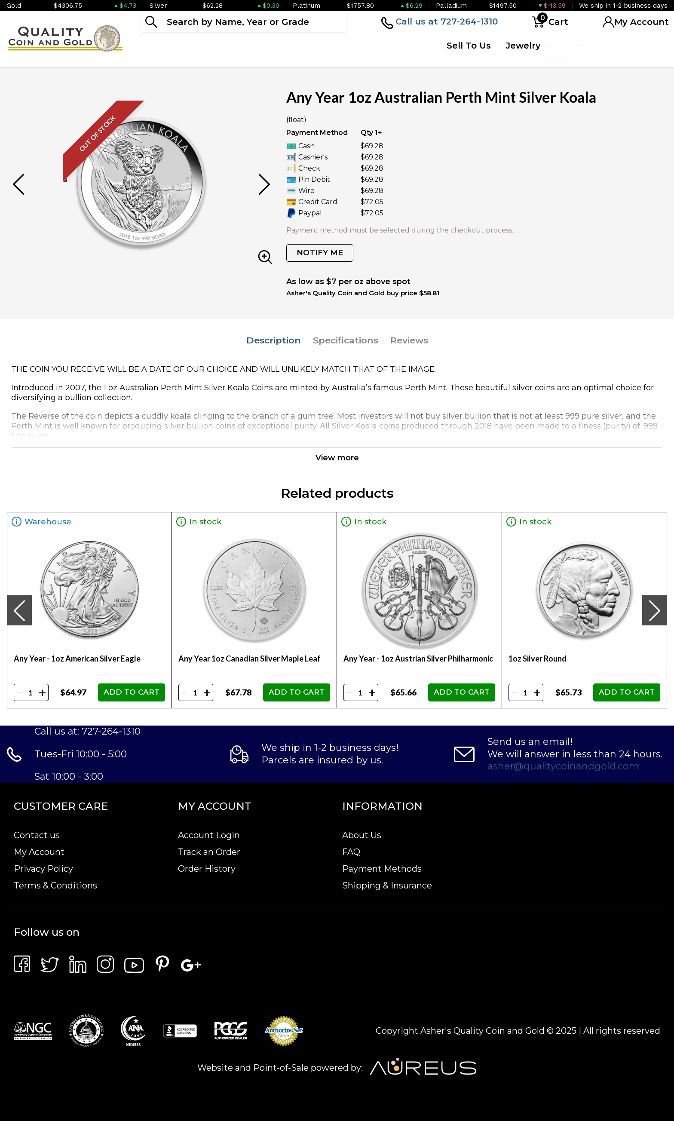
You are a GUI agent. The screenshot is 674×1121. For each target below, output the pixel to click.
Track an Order (209, 852)
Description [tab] (273, 340)
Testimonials (638, 45)
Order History (207, 869)
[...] (244, 22)
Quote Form (412, 52)
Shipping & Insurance (387, 885)
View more (337, 457)
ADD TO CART (131, 692)
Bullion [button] (158, 45)
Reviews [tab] (409, 340)
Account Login (209, 835)
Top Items (369, 52)
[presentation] (19, 610)
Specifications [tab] (345, 340)
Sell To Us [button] (469, 45)
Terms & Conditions (55, 885)
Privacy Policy (43, 869)
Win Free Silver (565, 52)
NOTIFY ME (320, 252)
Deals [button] (328, 45)
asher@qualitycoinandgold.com (563, 766)
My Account (39, 852)
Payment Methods (382, 869)
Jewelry (523, 45)
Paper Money (279, 52)
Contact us (37, 835)
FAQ (351, 852)
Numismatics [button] (219, 45)
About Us (361, 835)
